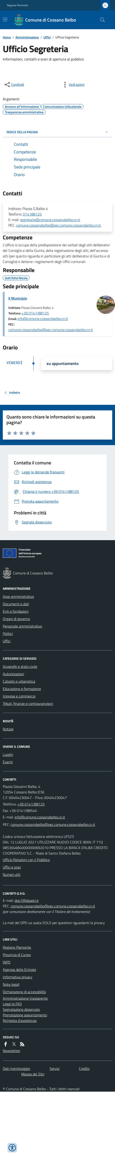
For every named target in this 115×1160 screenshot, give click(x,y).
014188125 (32, 214)
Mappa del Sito (32, 1074)
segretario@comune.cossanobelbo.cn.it (50, 219)
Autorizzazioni (13, 674)
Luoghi (8, 754)
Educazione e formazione (22, 688)
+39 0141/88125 (35, 313)
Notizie (8, 729)
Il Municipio (17, 298)
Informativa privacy (17, 977)
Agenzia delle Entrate (19, 969)
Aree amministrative (18, 596)
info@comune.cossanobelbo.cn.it (43, 318)
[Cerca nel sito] (100, 19)
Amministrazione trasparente (25, 998)
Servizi (54, 1068)
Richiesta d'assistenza (20, 1020)
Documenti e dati (16, 604)
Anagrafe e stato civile (20, 666)
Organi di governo (16, 618)
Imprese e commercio (19, 696)
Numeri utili (11, 874)
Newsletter (11, 1050)
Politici (8, 633)
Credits (84, 1068)
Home (7, 37)
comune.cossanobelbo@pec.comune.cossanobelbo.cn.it (50, 330)
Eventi (8, 762)
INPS (6, 962)
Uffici (47, 37)
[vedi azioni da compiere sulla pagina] (72, 84)
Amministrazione (27, 37)
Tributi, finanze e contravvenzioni (28, 703)
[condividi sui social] (14, 84)
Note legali (11, 984)
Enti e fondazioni (15, 611)
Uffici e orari (12, 867)
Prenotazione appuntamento (25, 1015)
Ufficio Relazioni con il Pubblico (26, 859)
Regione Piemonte (17, 5)
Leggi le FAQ (12, 1004)
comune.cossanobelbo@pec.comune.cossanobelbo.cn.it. (58, 225)
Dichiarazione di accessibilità (24, 992)
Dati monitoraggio (16, 1068)
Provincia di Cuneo (17, 954)
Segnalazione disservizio (21, 1009)
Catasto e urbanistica (19, 681)
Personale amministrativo (22, 626)
